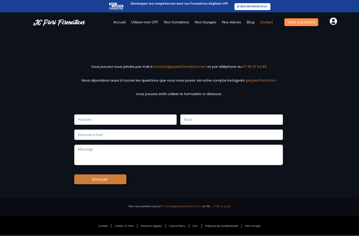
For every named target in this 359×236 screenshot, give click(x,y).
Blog (250, 22)
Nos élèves (231, 22)
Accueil (119, 22)
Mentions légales (151, 226)
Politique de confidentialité (221, 226)
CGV (195, 226)
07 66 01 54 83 (255, 66)
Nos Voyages (205, 22)
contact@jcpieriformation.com (179, 66)
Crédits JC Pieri (123, 226)
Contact (266, 22)
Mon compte (253, 226)
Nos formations (176, 22)
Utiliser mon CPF (144, 22)
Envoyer (100, 179)
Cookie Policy (177, 226)
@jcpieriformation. (261, 80)
